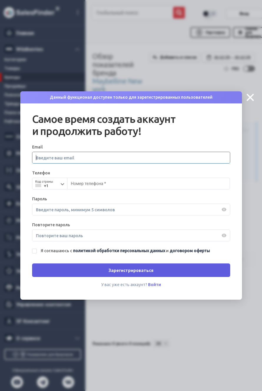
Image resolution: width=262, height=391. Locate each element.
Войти (154, 284)
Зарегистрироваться (131, 270)
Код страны (44, 182)
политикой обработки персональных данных (119, 250)
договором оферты (190, 250)
